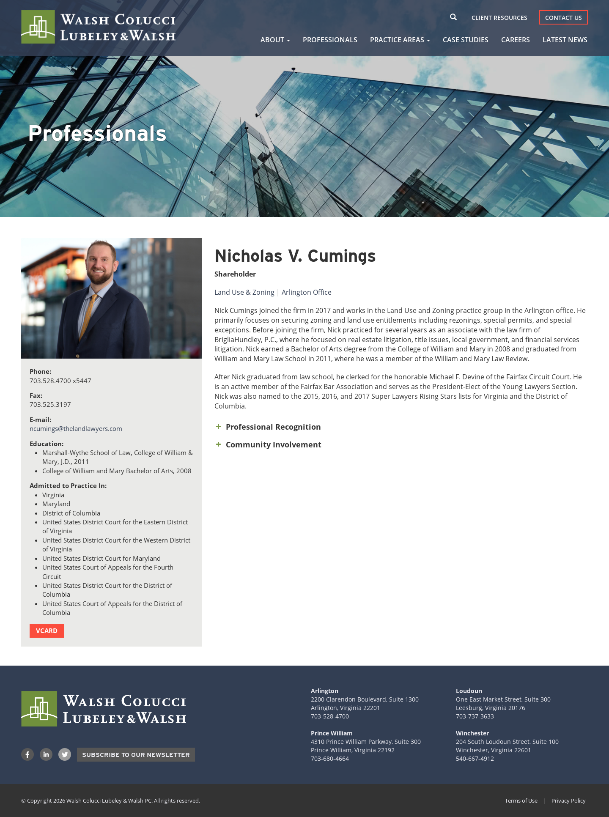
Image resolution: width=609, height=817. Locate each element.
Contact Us (563, 18)
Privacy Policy (568, 800)
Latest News (565, 40)
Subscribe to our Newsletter (136, 755)
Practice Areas (400, 40)
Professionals (330, 40)
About (275, 40)
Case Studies (465, 40)
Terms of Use (521, 800)
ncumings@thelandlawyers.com (76, 428)
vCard (47, 630)
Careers (515, 40)
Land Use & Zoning (244, 292)
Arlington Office (307, 292)
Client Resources (499, 18)
